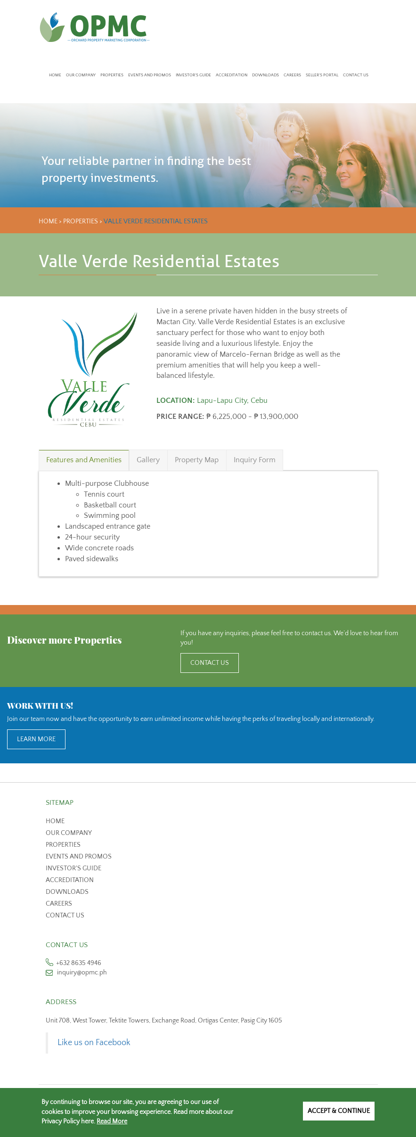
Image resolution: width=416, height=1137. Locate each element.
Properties (111, 75)
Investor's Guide (193, 75)
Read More (112, 1121)
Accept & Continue (339, 1111)
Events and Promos (149, 75)
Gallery (148, 460)
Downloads (265, 75)
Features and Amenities (84, 460)
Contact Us (355, 75)
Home (55, 75)
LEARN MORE (36, 739)
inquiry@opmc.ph (82, 972)
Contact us (65, 915)
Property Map (197, 460)
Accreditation (231, 75)
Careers (292, 75)
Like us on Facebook (94, 1042)
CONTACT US (209, 663)
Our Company (81, 75)
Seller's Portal (322, 75)
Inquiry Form (255, 460)
